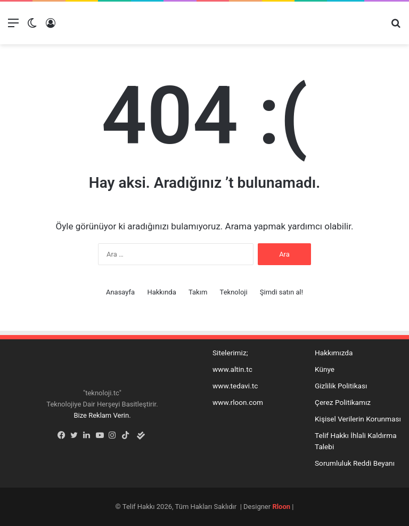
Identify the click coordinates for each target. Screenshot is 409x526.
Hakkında (161, 292)
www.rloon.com (237, 402)
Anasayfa (120, 292)
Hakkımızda (334, 352)
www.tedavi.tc (235, 385)
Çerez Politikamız (343, 402)
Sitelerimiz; (230, 352)
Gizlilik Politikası (341, 385)
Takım (198, 292)
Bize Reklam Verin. (101, 415)
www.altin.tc (232, 369)
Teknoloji (234, 292)
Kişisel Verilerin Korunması (358, 419)
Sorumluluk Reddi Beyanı (355, 463)
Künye (324, 369)
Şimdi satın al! (281, 292)
